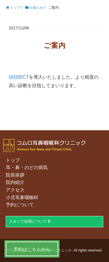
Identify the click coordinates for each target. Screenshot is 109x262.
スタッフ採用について (30, 221)
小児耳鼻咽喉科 (22, 197)
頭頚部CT (19, 77)
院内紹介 (15, 182)
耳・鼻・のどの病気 (27, 167)
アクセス (15, 189)
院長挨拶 (15, 175)
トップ (13, 160)
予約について (20, 204)
